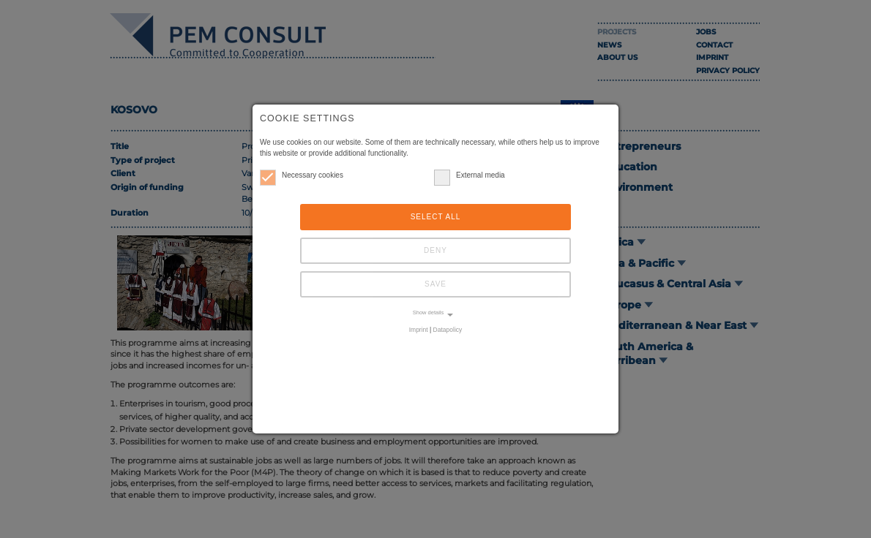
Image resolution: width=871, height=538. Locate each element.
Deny (435, 250)
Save (435, 284)
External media (469, 175)
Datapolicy (448, 329)
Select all (436, 217)
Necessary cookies (301, 175)
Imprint (418, 329)
